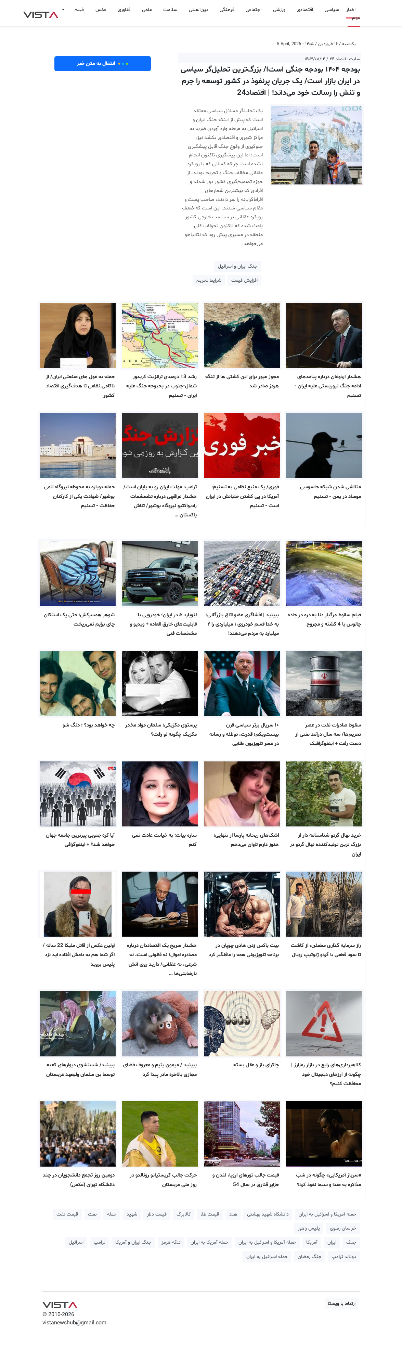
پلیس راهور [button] (309, 1228)
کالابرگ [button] (184, 1214)
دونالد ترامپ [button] (344, 1257)
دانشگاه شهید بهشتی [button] (268, 1214)
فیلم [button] (79, 10)
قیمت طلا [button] (209, 1214)
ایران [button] (331, 1242)
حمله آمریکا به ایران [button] (210, 1242)
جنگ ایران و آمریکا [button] (133, 1242)
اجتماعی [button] (253, 10)
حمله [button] (112, 1214)
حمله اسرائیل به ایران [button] (267, 1257)
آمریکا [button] (311, 1242)
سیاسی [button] (332, 10)
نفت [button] (92, 1214)
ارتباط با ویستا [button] (341, 1303)
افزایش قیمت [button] (244, 280)
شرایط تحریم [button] (208, 280)
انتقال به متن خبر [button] (102, 64)
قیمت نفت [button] (67, 1214)
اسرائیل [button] (76, 1242)
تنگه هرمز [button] (171, 1242)
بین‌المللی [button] (198, 10)
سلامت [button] (170, 10)
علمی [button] (147, 10)
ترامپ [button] (99, 1242)
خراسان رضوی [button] (343, 1228)
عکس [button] (100, 10)
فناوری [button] (124, 10)
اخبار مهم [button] (353, 14)
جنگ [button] (351, 1242)
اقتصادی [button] (305, 10)
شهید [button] (132, 1214)
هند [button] (233, 1214)
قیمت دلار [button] (157, 1214)
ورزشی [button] (279, 10)
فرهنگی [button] (227, 10)
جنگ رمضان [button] (310, 1257)
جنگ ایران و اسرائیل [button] (238, 266)
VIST (40, 13)
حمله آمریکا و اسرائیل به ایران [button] (327, 1214)
